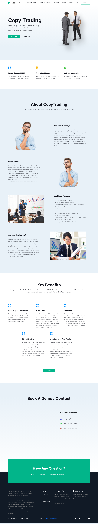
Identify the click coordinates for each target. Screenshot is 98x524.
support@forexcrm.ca (57, 475)
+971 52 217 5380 (39, 475)
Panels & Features (32, 2)
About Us (56, 2)
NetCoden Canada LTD (52, 519)
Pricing (64, 2)
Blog (77, 2)
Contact (71, 2)
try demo (49, 371)
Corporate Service (45, 2)
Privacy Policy (46, 502)
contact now (26, 36)
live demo (14, 36)
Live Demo (85, 2)
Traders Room (46, 498)
